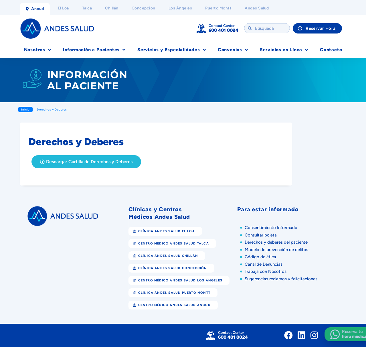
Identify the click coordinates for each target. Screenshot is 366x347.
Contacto (331, 49)
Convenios (233, 50)
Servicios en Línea (284, 50)
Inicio (25, 109)
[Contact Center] (201, 28)
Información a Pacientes (94, 50)
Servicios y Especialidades (171, 50)
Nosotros (37, 50)
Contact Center (222, 25)
